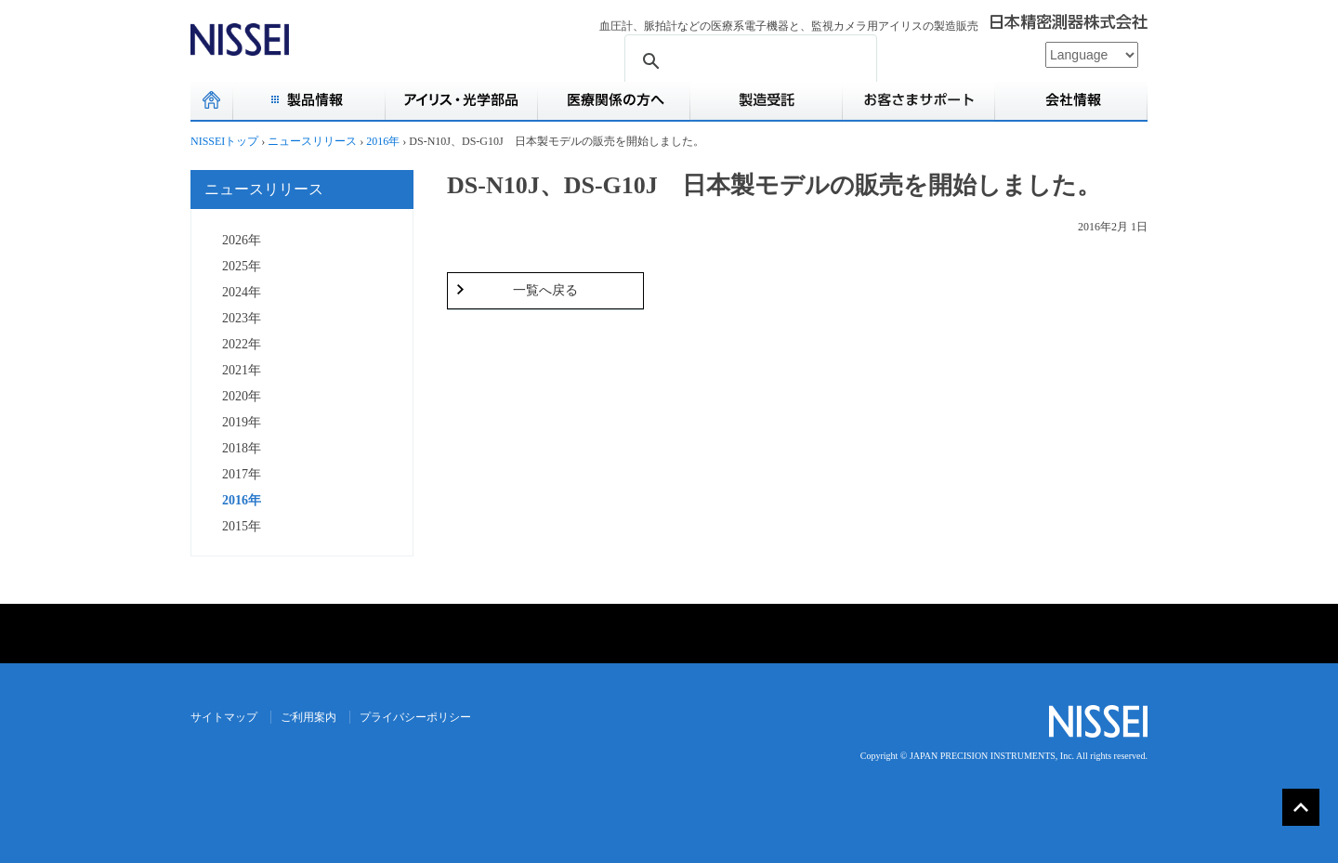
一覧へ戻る (545, 290)
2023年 (241, 318)
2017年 (241, 474)
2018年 (241, 448)
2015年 (241, 526)
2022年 (241, 344)
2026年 (241, 240)
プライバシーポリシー (415, 717)
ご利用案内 (308, 717)
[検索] (748, 62)
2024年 (241, 292)
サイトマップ (223, 717)
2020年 (241, 396)
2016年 (241, 500)
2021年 (241, 370)
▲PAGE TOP (1300, 807)
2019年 (241, 422)
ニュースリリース (263, 189)
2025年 (241, 266)
